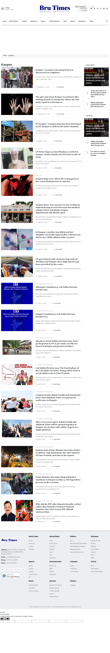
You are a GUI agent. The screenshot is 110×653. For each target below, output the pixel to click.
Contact (31, 553)
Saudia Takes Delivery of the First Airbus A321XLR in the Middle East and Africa (98, 94)
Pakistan (52, 556)
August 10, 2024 (41, 195)
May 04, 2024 (41, 473)
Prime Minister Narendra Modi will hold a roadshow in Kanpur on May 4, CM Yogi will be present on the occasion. (58, 487)
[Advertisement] (55, 39)
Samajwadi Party (75, 556)
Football (31, 578)
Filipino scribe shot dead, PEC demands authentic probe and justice (95, 79)
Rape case (39, 149)
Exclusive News (33, 598)
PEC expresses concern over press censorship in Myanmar (98, 153)
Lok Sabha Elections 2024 (44, 287)
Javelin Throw (33, 581)
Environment (94, 575)
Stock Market (95, 556)
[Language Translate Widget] (84, 7)
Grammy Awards (54, 598)
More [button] (91, 21)
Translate (82, 10)
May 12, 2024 (40, 390)
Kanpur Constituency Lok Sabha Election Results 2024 (58, 318)
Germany (52, 553)
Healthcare (73, 575)
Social (72, 21)
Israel (51, 559)
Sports (43, 21)
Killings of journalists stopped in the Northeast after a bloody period (98, 104)
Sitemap (31, 556)
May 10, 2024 (40, 417)
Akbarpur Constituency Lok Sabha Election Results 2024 (55, 291)
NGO (92, 573)
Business (34, 21)
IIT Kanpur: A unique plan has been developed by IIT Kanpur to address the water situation (58, 127)
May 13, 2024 (40, 361)
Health (72, 573)
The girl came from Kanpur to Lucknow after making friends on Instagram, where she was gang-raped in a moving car (57, 101)
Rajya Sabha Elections (77, 559)
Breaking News (33, 592)
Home (4, 21)
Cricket (31, 575)
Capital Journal (95, 547)
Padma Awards (53, 603)
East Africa (52, 565)
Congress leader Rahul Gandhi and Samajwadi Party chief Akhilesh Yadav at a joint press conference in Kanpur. (58, 403)
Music (51, 575)
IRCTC (93, 562)
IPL (30, 584)
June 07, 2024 (41, 306)
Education (82, 21)
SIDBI (92, 565)
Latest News (89, 65)
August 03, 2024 (41, 252)
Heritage (72, 592)
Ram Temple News (96, 578)
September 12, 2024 (42, 87)
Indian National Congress (77, 553)
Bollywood (52, 573)
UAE (50, 562)
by (59, 87)
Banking (93, 553)
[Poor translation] (7, 625)
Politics (24, 21)
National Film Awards (55, 592)
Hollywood (52, 581)
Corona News (74, 578)
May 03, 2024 (41, 500)
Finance (93, 550)
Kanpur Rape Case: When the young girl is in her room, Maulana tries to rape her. (58, 180)
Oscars (51, 601)
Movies (51, 578)
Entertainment (54, 21)
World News (13, 21)
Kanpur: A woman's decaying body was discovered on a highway (57, 71)
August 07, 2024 (41, 225)
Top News (88, 116)
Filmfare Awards (54, 595)
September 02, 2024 (42, 114)
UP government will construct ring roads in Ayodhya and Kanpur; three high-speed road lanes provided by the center (58, 265)
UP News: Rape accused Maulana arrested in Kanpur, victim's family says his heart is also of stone (57, 155)
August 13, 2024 (41, 168)
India (64, 21)
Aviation (93, 559)
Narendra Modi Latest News (78, 550)
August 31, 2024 (41, 141)
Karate (31, 573)
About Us (31, 550)
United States (53, 550)
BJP (71, 547)
